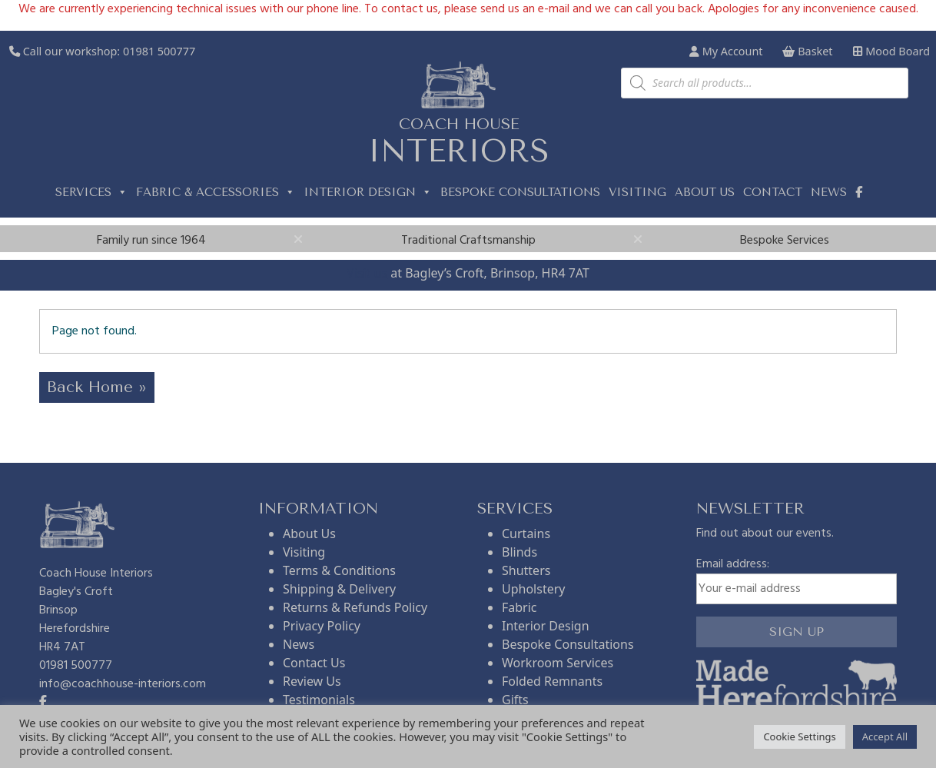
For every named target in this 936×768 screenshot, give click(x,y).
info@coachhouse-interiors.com (122, 684)
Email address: (796, 579)
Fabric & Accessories (215, 192)
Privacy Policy (321, 625)
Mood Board (891, 51)
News (829, 192)
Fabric (519, 607)
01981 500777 (159, 51)
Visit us (367, 272)
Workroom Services (557, 662)
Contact (772, 192)
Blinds (519, 552)
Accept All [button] (885, 736)
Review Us (312, 681)
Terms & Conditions (339, 570)
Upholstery (533, 588)
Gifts (515, 699)
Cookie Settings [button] (799, 736)
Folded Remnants (552, 681)
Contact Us (314, 662)
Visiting (637, 192)
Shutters (526, 570)
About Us (309, 533)
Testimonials (319, 699)
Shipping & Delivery (339, 588)
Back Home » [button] (97, 387)
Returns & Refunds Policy (355, 607)
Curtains (526, 533)
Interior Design (368, 192)
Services (91, 192)
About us (705, 192)
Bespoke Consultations (520, 192)
